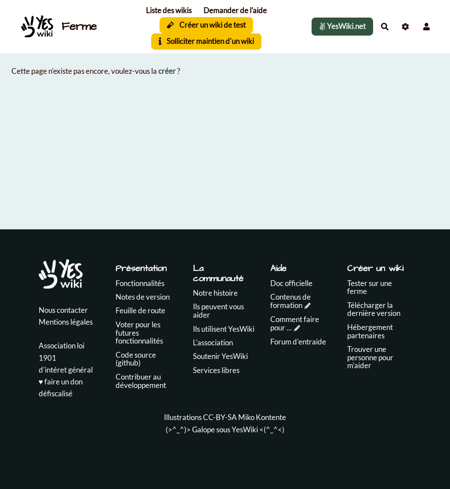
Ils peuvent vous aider (218, 310)
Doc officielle (291, 283)
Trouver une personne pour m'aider (370, 357)
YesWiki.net (342, 26)
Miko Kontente (262, 417)
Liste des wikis (169, 10)
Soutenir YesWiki (220, 356)
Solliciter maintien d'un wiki (206, 41)
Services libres (216, 370)
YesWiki (245, 429)
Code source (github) (136, 359)
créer (167, 71)
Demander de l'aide (235, 10)
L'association (213, 342)
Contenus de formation (290, 301)
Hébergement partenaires (370, 331)
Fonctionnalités (140, 283)
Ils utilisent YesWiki (223, 328)
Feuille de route (140, 310)
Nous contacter (63, 310)
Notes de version (143, 296)
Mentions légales (66, 321)
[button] (426, 26)
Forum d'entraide (298, 341)
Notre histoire (215, 292)
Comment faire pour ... (294, 323)
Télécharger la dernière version (373, 309)
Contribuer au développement (141, 381)
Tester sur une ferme (369, 287)
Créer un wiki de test (206, 24)
